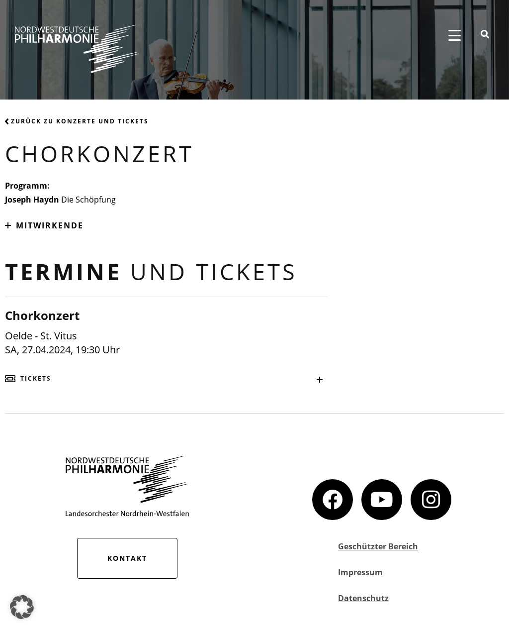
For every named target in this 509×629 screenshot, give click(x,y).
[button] (22, 607)
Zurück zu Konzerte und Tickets (77, 121)
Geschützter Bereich (378, 546)
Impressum (360, 572)
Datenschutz (363, 598)
